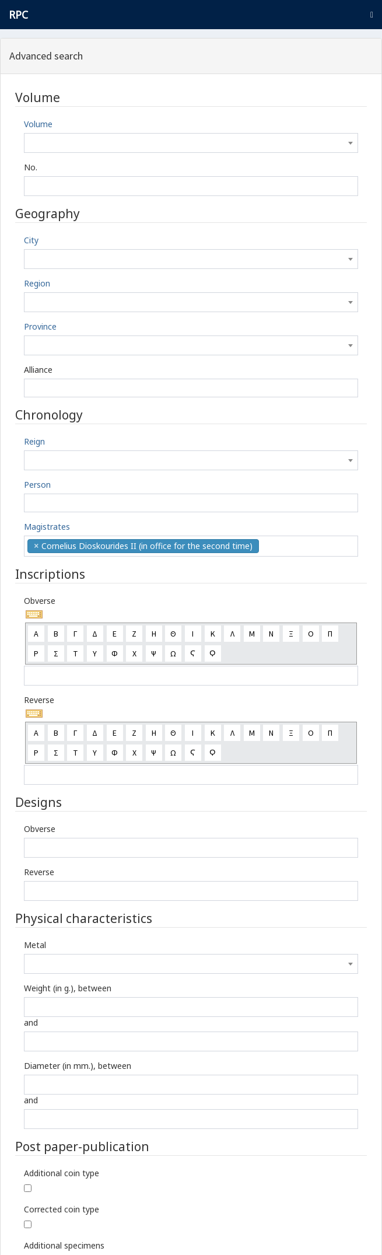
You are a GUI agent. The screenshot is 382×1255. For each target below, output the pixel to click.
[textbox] (191, 143)
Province (40, 326)
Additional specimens (64, 1245)
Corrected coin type (61, 1209)
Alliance (38, 369)
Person (37, 484)
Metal (35, 944)
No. (30, 167)
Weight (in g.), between (67, 988)
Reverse (39, 699)
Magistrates (47, 526)
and (31, 1022)
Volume (38, 124)
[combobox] (191, 143)
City (31, 240)
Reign (34, 441)
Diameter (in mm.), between (77, 1065)
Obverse (39, 600)
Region (37, 283)
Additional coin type (61, 1173)
